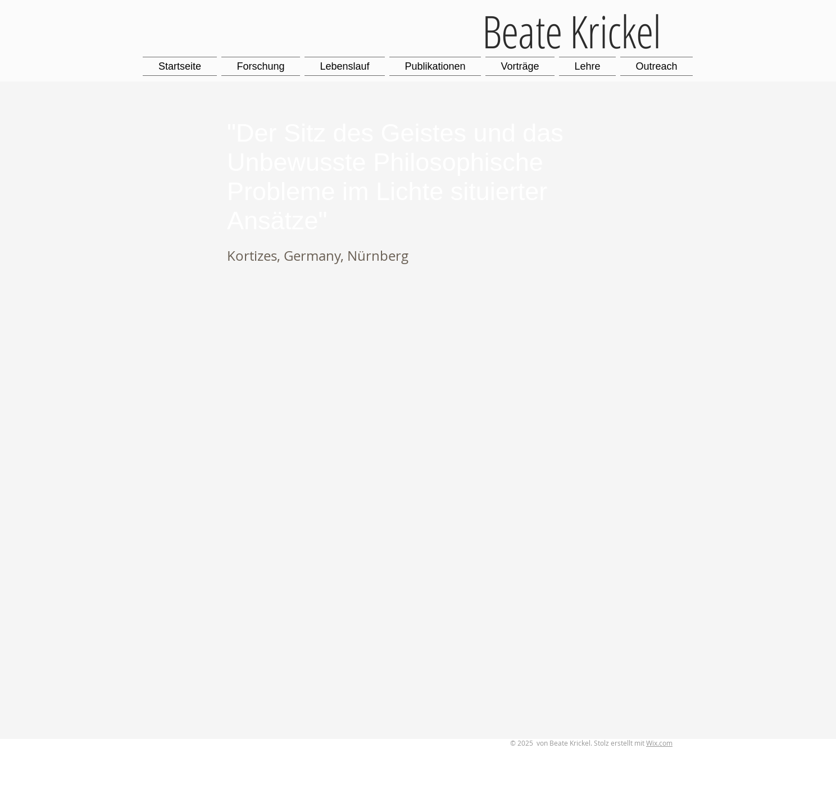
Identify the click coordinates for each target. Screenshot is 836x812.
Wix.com (659, 742)
